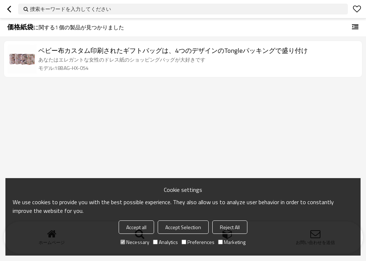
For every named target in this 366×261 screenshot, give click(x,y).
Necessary (134, 242)
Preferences (198, 242)
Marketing (232, 242)
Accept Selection (183, 227)
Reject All (230, 227)
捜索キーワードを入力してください (70, 9)
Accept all (136, 227)
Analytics (165, 242)
